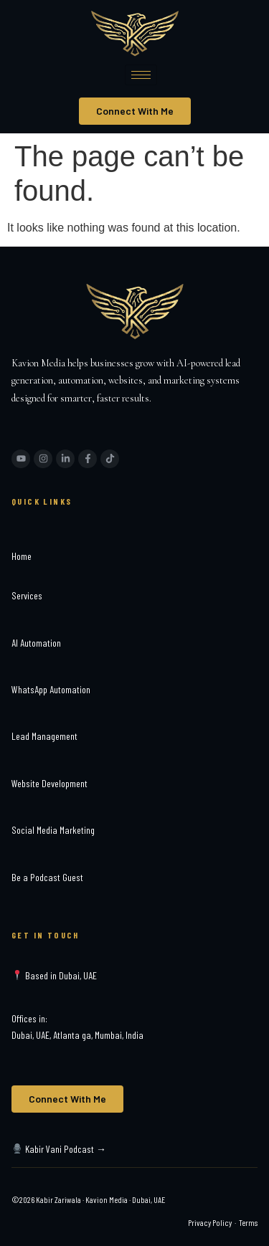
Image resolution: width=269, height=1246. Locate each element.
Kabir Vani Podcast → (59, 1149)
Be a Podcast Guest (47, 877)
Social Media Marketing (53, 830)
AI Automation (36, 643)
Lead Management (44, 736)
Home (21, 556)
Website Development (49, 783)
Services (26, 595)
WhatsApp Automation (50, 689)
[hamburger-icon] (141, 75)
